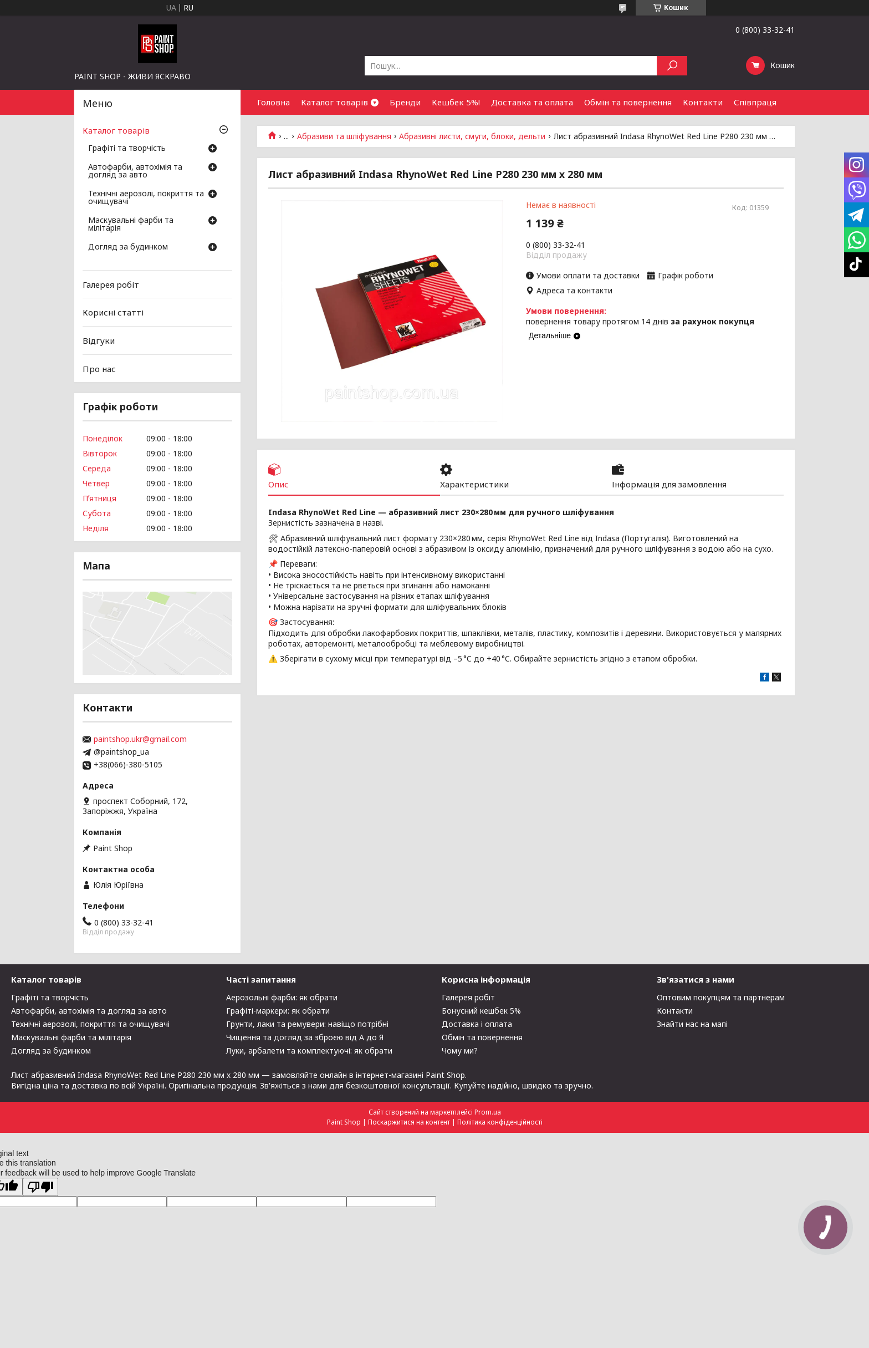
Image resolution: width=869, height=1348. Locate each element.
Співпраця (755, 102)
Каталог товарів (334, 102)
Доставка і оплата (477, 1024)
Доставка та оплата (532, 102)
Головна (273, 102)
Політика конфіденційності (500, 1122)
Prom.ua (487, 1112)
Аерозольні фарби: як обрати (282, 997)
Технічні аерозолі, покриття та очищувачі (146, 198)
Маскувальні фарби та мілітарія (130, 224)
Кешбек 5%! (456, 102)
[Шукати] (672, 65)
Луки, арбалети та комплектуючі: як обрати (309, 1050)
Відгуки (99, 340)
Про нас (99, 368)
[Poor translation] (40, 1187)
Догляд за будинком (128, 247)
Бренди (405, 102)
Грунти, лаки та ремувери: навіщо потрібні (307, 1024)
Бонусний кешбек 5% (481, 1010)
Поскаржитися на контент (409, 1122)
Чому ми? (460, 1050)
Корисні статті (113, 312)
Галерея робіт (111, 284)
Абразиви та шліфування (344, 136)
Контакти (703, 102)
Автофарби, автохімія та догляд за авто (135, 171)
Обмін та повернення (628, 102)
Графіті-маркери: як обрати (278, 1010)
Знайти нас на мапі (692, 1024)
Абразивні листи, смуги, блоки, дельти (472, 136)
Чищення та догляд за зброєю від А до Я (305, 1037)
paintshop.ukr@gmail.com (140, 739)
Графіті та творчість (127, 148)
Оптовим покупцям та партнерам (721, 997)
